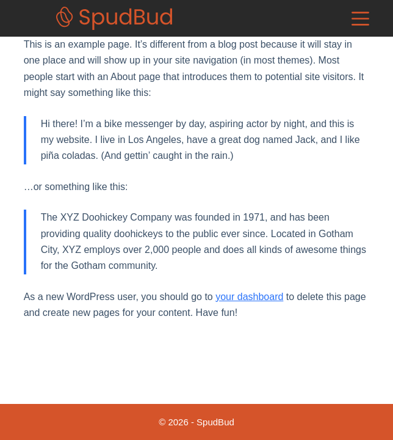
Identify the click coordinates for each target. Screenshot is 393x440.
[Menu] (360, 19)
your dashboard (249, 297)
